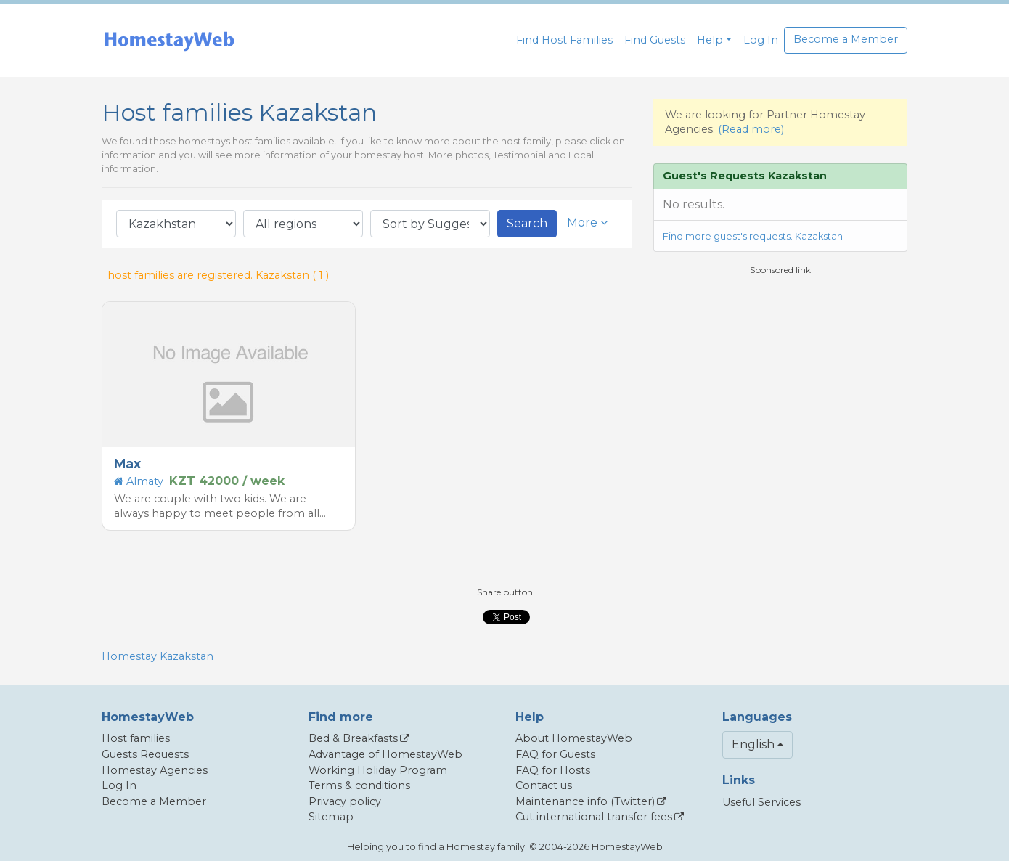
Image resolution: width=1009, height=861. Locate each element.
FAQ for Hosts (552, 770)
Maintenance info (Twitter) (585, 801)
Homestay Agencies (155, 770)
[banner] (169, 40)
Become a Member (845, 39)
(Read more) (751, 129)
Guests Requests (145, 754)
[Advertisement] (780, 378)
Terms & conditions (359, 785)
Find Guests (654, 39)
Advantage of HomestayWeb (385, 754)
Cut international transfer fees (593, 816)
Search (527, 223)
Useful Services (761, 802)
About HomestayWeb (573, 738)
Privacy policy (345, 801)
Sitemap (331, 816)
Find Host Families (564, 39)
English (753, 744)
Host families (136, 738)
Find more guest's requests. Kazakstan (753, 236)
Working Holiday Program (378, 770)
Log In (760, 39)
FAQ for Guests (555, 754)
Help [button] (710, 39)
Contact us (543, 785)
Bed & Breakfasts (353, 738)
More (587, 222)
